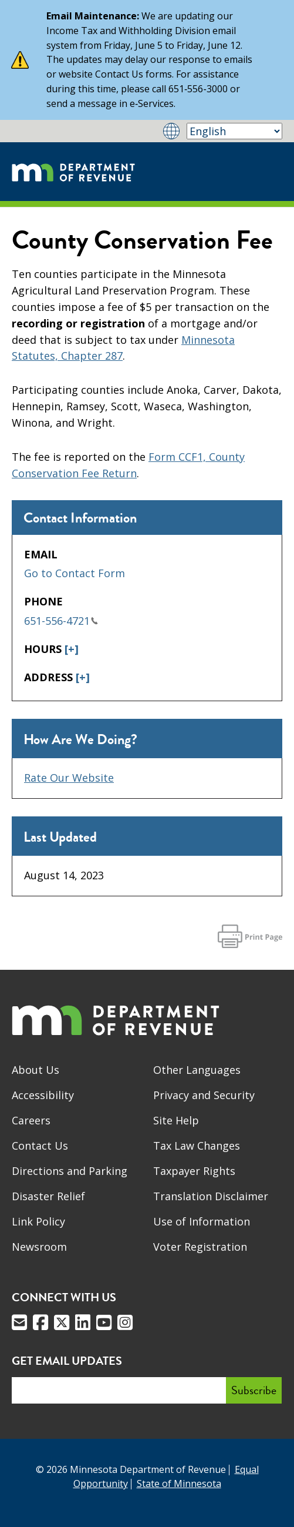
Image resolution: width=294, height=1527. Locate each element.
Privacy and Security (204, 1095)
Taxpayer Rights (194, 1171)
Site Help (176, 1120)
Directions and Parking (69, 1171)
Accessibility (43, 1095)
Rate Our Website (69, 778)
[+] (72, 649)
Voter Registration (200, 1247)
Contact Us (40, 1145)
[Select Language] (234, 131)
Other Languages (197, 1070)
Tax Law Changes (196, 1145)
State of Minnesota (179, 1483)
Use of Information (201, 1221)
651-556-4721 (61, 621)
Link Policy (38, 1221)
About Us (35, 1070)
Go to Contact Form (74, 573)
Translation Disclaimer (210, 1196)
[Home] (73, 171)
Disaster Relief (48, 1196)
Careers (31, 1120)
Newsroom (39, 1247)
